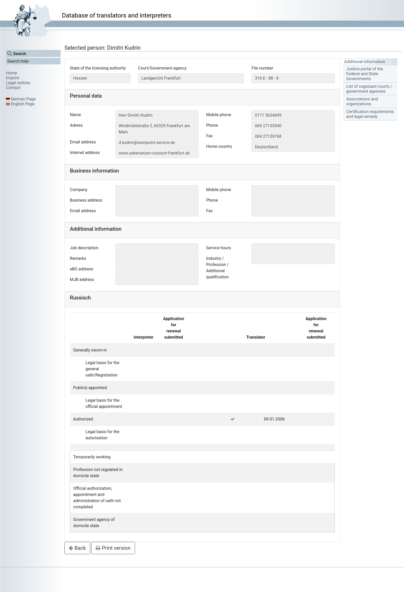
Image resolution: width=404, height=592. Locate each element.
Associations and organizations (362, 101)
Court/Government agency (162, 68)
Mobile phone (218, 114)
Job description (84, 247)
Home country (219, 146)
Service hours (218, 247)
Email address (83, 142)
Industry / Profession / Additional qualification (217, 267)
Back (77, 548)
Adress (76, 125)
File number (262, 68)
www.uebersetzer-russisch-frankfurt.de (154, 153)
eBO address (81, 269)
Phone (212, 125)
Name (75, 114)
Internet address (85, 152)
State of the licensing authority (98, 68)
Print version (113, 548)
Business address (86, 200)
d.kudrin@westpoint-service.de (147, 142)
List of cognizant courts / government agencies (369, 89)
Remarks (78, 258)
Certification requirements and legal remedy (370, 114)
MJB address (82, 279)
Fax (209, 135)
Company (78, 189)
